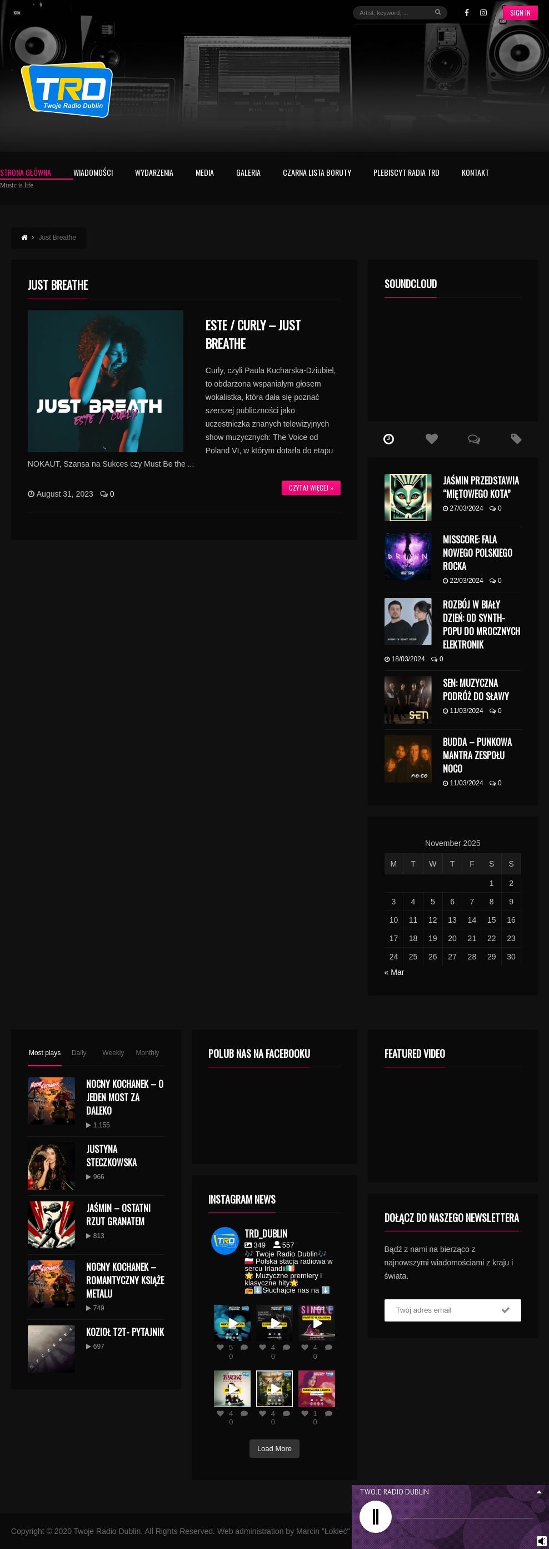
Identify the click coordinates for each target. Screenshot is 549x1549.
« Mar (395, 972)
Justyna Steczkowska (111, 1155)
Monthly (147, 1053)
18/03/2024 (405, 659)
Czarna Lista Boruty (317, 173)
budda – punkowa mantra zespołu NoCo (477, 755)
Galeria (248, 173)
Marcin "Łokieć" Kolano (336, 1531)
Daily (79, 1053)
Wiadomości (93, 173)
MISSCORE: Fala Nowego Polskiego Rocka (477, 553)
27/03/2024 (463, 508)
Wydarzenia (154, 173)
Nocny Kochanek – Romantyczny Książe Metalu (125, 1280)
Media (205, 173)
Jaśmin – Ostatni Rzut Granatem (118, 1214)
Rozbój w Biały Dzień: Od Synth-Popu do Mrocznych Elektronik (481, 624)
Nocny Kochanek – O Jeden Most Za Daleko (124, 1097)
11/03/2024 (463, 711)
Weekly (113, 1053)
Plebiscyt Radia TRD (406, 173)
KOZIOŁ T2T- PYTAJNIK (125, 1332)
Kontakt (475, 173)
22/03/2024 (463, 581)
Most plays (45, 1053)
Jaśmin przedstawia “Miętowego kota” (481, 487)
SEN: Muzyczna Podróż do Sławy (476, 689)
